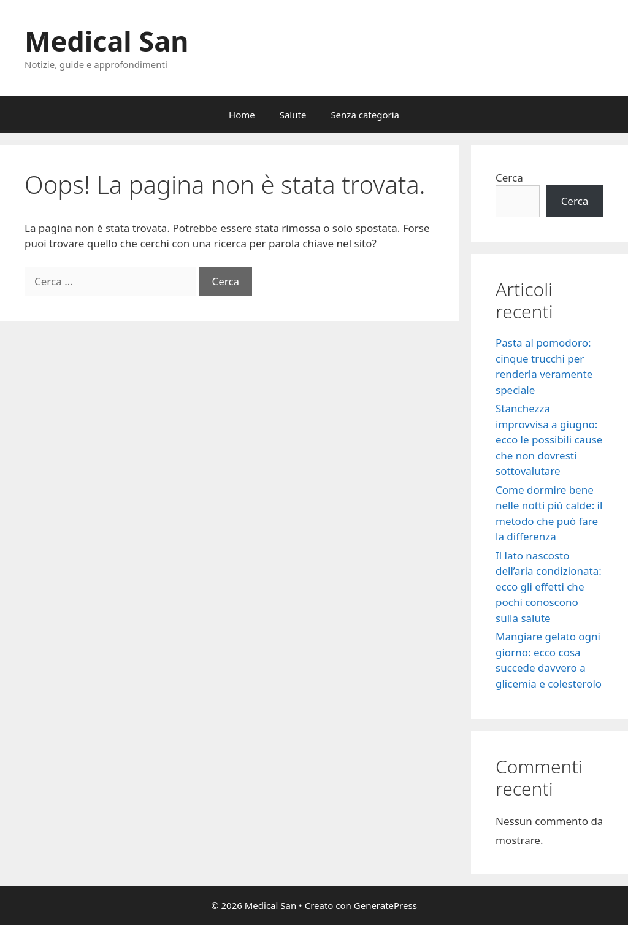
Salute (293, 115)
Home (242, 115)
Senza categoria (365, 115)
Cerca (509, 178)
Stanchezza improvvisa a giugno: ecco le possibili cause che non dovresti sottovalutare (549, 439)
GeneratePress (385, 905)
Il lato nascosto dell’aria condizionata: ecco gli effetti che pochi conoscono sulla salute (549, 586)
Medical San (106, 40)
